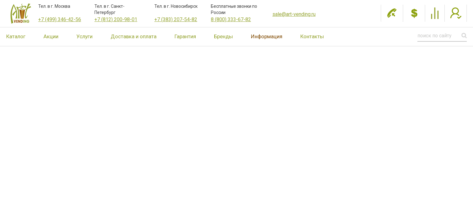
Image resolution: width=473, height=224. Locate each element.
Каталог (15, 36)
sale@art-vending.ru (294, 14)
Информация (266, 36)
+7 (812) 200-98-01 (115, 19)
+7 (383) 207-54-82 (175, 19)
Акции (50, 36)
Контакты (312, 36)
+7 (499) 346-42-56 (59, 19)
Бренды (223, 36)
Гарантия (185, 36)
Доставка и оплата (134, 36)
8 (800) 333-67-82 (231, 19)
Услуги (84, 36)
